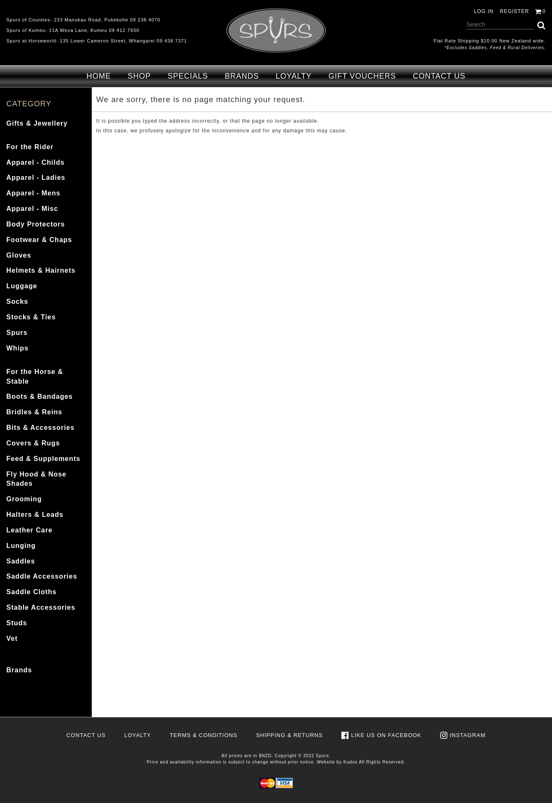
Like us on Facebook (386, 735)
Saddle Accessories (41, 576)
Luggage (21, 286)
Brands (242, 76)
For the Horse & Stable (34, 376)
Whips (17, 348)
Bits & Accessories (40, 427)
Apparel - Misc (32, 208)
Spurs (16, 332)
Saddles (20, 561)
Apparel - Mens (33, 193)
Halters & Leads (34, 514)
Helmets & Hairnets (41, 270)
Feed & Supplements (43, 458)
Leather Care (29, 530)
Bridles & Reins (34, 412)
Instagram (468, 735)
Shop (139, 76)
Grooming (24, 499)
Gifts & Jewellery (37, 123)
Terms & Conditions (204, 735)
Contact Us (439, 76)
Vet (12, 638)
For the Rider (30, 146)
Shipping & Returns (289, 735)
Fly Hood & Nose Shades (36, 479)
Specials (188, 76)
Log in (484, 11)
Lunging (21, 545)
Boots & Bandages (39, 396)
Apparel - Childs (35, 162)
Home (99, 76)
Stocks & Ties (31, 317)
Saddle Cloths (31, 591)
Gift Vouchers (362, 76)
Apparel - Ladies (35, 177)
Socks (17, 301)
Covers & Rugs (33, 443)
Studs (16, 623)
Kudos (350, 762)
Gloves (18, 255)
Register (514, 11)
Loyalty (294, 76)
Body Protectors (35, 224)
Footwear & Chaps (39, 239)
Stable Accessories (40, 607)
